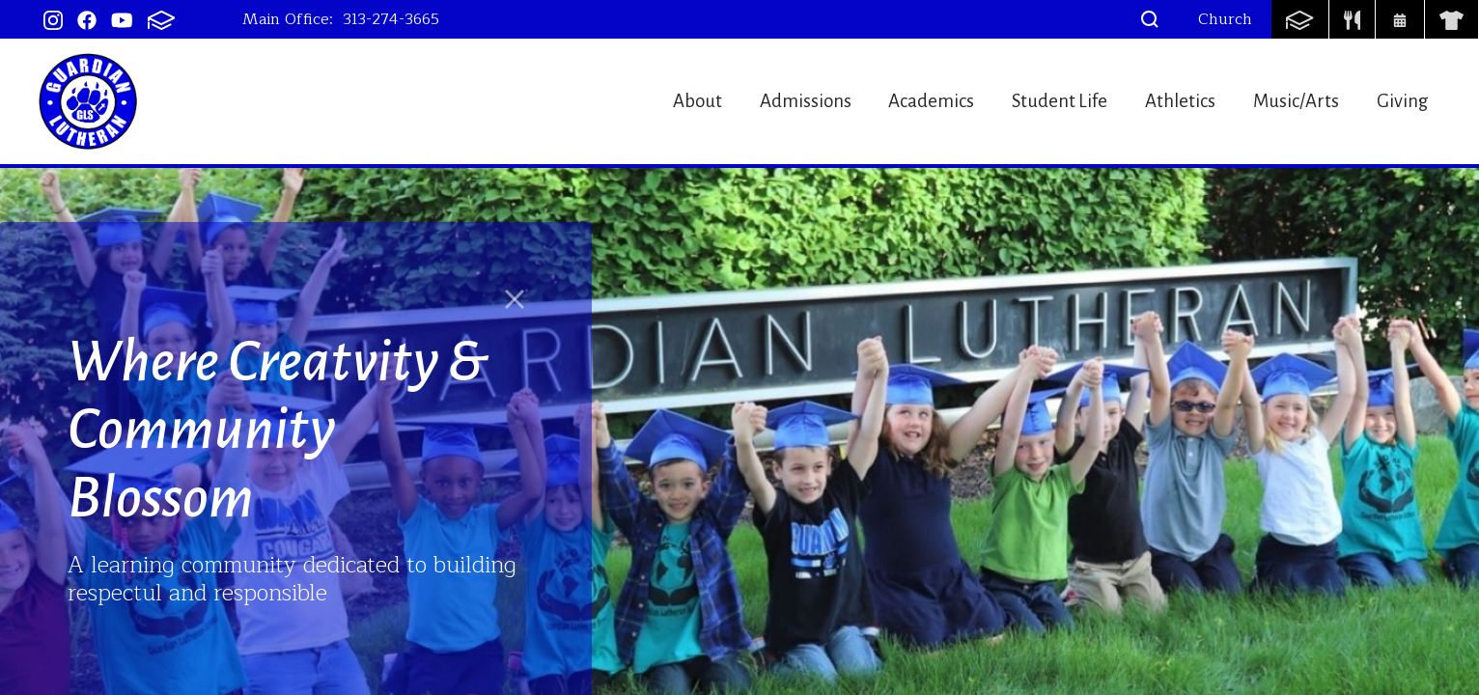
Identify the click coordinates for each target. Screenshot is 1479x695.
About (639, 101)
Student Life (1032, 101)
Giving (1406, 101)
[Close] (514, 299)
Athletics (1163, 101)
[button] (1150, 19)
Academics (894, 101)
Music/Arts (1289, 101)
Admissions (757, 101)
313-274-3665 (391, 19)
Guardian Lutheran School (88, 101)
